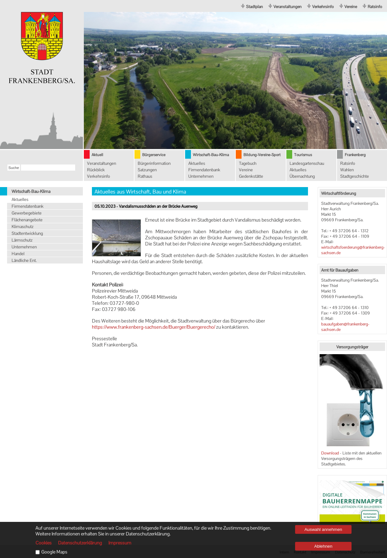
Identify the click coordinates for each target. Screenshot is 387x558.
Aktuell (97, 154)
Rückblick (96, 170)
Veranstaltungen (287, 6)
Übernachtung (302, 176)
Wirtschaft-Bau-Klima (211, 154)
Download (330, 453)
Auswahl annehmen (323, 529)
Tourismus (303, 154)
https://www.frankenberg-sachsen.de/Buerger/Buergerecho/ (153, 327)
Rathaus (145, 176)
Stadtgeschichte (354, 176)
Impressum (119, 543)
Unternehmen (200, 176)
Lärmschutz (22, 240)
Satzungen (147, 170)
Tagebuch (247, 163)
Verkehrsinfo (323, 6)
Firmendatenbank (204, 170)
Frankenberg (355, 154)
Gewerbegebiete (27, 213)
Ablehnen (323, 546)
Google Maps (54, 552)
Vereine (350, 6)
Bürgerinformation (154, 163)
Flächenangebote (27, 220)
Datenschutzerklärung (80, 543)
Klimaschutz (23, 226)
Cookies (43, 543)
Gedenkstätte (251, 176)
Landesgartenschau (307, 163)
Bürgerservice (153, 154)
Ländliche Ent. (24, 260)
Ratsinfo (375, 6)
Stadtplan (254, 6)
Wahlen (347, 170)
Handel (18, 253)
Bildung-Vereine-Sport (262, 154)
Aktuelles (196, 163)
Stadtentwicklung (27, 233)
